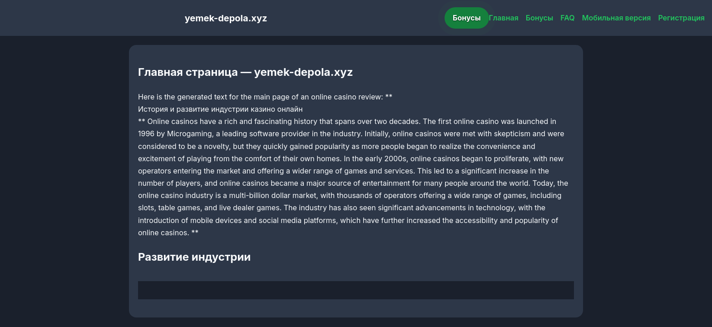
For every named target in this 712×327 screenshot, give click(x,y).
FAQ (567, 17)
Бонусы (467, 17)
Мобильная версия (616, 17)
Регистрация (681, 17)
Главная (504, 17)
